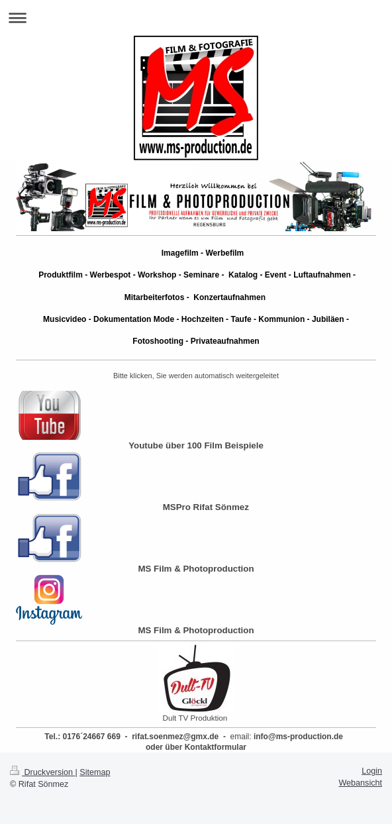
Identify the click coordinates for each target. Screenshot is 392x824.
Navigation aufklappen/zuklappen (196, 17)
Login (372, 771)
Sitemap (94, 772)
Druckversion (42, 772)
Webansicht (360, 783)
